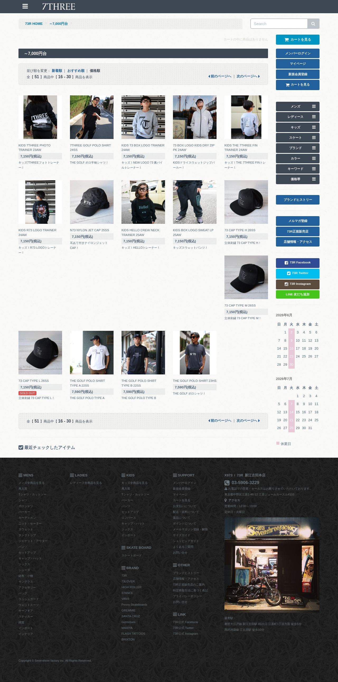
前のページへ (220, 76)
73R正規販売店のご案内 (189, 584)
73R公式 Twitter (183, 627)
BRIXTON (128, 639)
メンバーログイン (184, 482)
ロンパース (128, 517)
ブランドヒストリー (186, 572)
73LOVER (128, 581)
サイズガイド (181, 535)
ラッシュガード (28, 599)
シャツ (22, 500)
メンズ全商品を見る (31, 482)
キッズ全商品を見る (134, 482)
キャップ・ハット (30, 558)
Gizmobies (128, 622)
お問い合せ (180, 552)
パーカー (24, 511)
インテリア (25, 633)
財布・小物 (25, 575)
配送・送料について (186, 511)
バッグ (22, 593)
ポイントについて (184, 523)
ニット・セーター (30, 523)
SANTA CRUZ (130, 616)
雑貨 (21, 622)
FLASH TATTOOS (133, 633)
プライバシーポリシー (187, 596)
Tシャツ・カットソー (32, 494)
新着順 (57, 71)
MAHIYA (127, 627)
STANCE (127, 593)
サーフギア (25, 610)
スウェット (25, 529)
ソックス (24, 564)
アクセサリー (27, 587)
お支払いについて (184, 506)
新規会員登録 (181, 488)
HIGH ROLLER (131, 587)
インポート (25, 628)
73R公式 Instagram (185, 633)
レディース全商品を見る (86, 482)
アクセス (232, 500)
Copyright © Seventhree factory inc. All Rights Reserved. (55, 660)
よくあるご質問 (183, 546)
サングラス (25, 581)
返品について (181, 517)
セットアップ (27, 552)
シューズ (24, 570)
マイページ (180, 494)
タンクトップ (27, 535)
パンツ (22, 546)
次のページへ (248, 76)
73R (124, 575)
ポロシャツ (25, 506)
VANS (125, 598)
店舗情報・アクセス (186, 578)
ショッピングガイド (186, 540)
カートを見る (181, 500)
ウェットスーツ (28, 604)
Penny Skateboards (134, 604)
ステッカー (25, 616)
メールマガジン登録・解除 (190, 529)
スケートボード (131, 555)
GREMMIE (128, 610)
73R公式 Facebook (185, 622)
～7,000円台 (58, 24)
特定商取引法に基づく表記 (190, 590)
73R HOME (34, 24)
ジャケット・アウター (33, 540)
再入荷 (22, 488)
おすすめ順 (75, 71)
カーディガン (27, 517)
